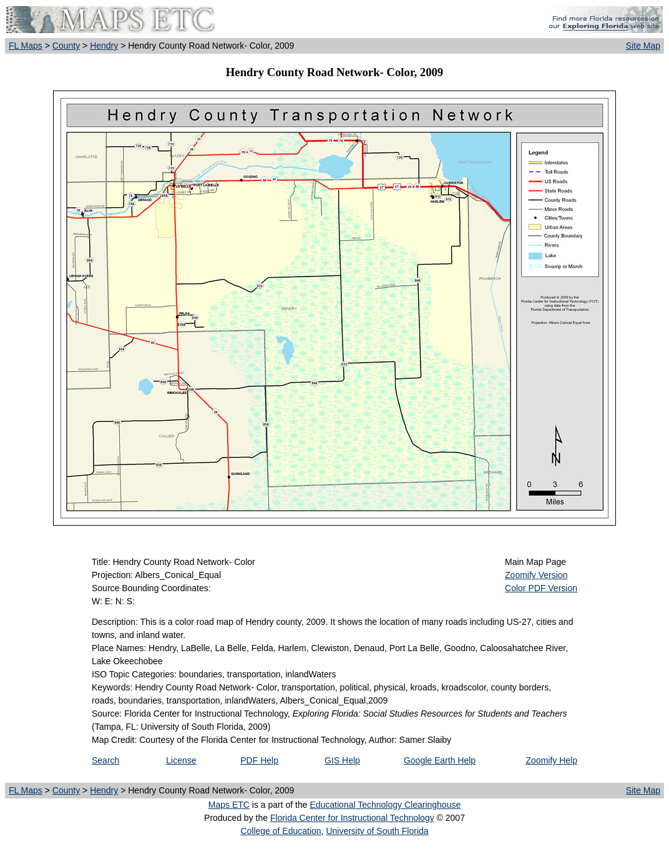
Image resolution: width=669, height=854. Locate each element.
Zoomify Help (551, 760)
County (66, 46)
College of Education (280, 831)
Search (105, 760)
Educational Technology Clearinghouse (385, 805)
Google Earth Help (440, 760)
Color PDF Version (541, 588)
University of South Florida (377, 831)
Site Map (643, 46)
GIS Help (342, 760)
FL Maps (25, 46)
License (181, 760)
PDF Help (259, 760)
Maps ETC (229, 805)
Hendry (104, 46)
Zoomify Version (536, 575)
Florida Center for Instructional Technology (352, 818)
